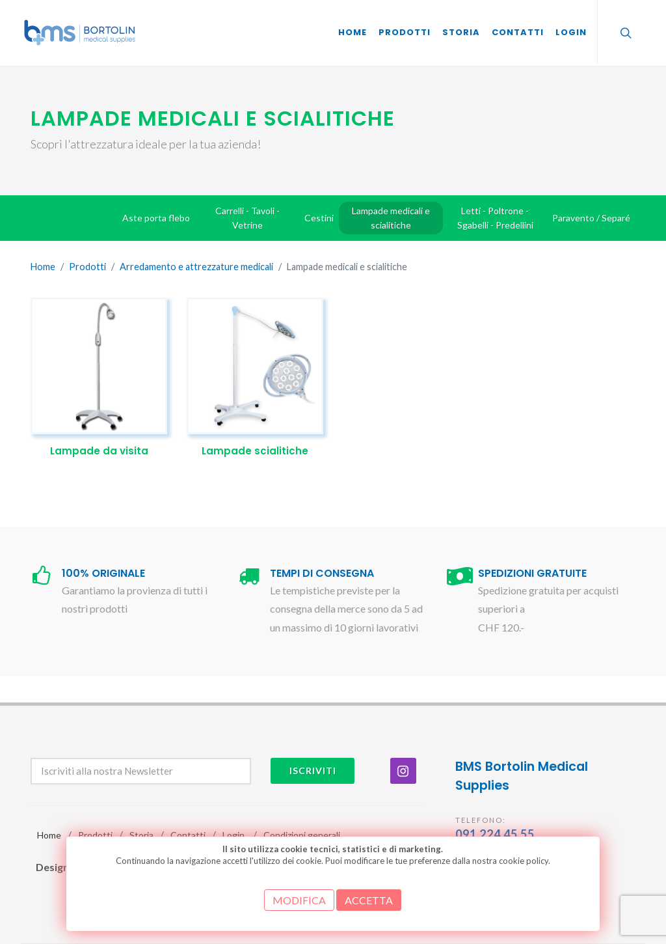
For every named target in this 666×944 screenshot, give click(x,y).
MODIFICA (299, 900)
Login (233, 834)
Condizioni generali (301, 834)
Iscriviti (312, 770)
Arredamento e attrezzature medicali (196, 266)
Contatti (188, 834)
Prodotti (87, 266)
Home (43, 266)
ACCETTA (369, 900)
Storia (141, 834)
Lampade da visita (99, 451)
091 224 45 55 (495, 834)
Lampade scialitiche (255, 451)
